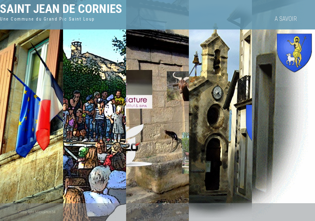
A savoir (286, 18)
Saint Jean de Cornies (61, 9)
